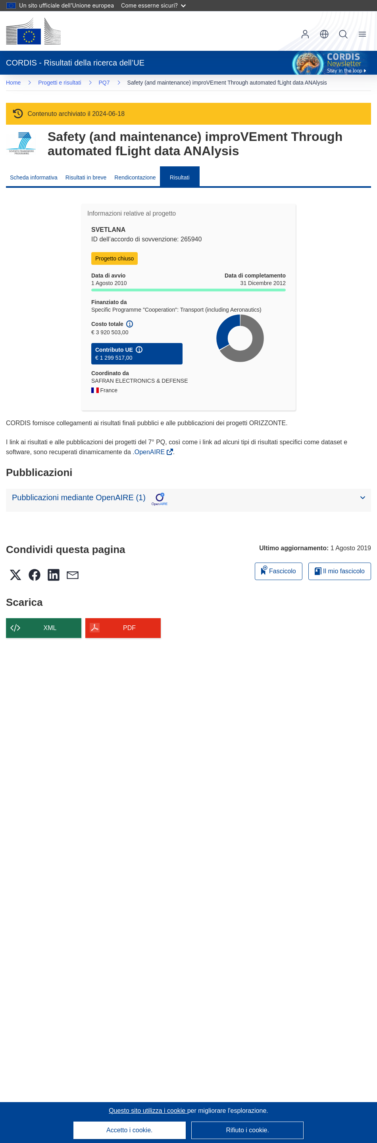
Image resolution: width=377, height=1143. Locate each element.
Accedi (305, 34)
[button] (324, 34)
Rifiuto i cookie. (247, 1130)
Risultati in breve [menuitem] (86, 177)
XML (50, 628)
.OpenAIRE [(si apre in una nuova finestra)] (149, 452)
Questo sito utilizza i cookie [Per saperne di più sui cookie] (148, 1110)
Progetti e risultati (59, 82)
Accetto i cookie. (129, 1130)
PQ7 (104, 82)
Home (13, 82)
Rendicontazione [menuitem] (135, 177)
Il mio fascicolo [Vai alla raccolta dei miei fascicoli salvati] (340, 571)
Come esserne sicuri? (153, 5)
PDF (129, 628)
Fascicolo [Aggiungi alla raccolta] (278, 569)
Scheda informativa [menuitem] (34, 177)
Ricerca (343, 34)
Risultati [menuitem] (180, 177)
